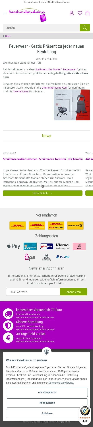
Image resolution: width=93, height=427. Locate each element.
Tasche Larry (21, 91)
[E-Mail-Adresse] (33, 291)
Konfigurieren (47, 402)
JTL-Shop (65, 421)
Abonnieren (74, 292)
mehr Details (43, 193)
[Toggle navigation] (5, 16)
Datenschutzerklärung (71, 275)
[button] (72, 13)
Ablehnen (47, 413)
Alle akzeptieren (47, 392)
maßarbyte (42, 421)
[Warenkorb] (86, 13)
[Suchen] (41, 27)
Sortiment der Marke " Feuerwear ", (56, 69)
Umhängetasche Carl (55, 87)
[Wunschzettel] (80, 13)
